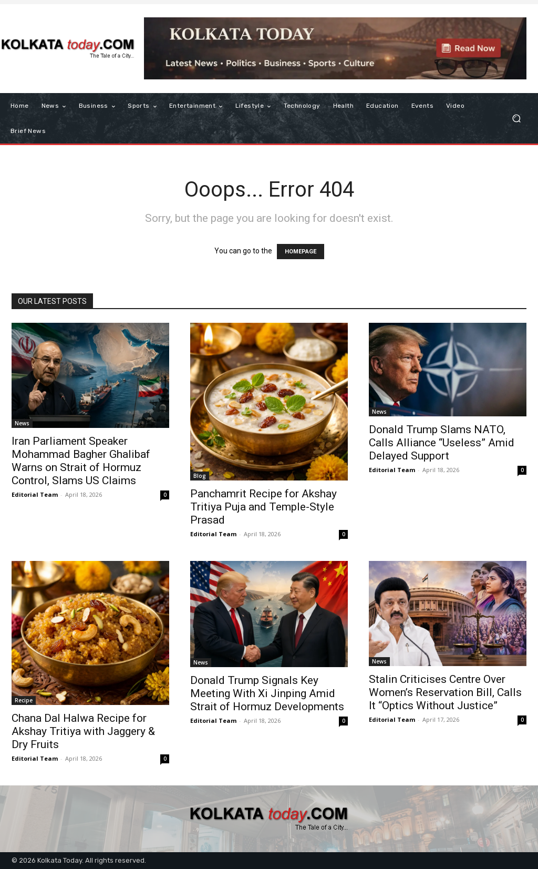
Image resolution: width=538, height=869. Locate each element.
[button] (516, 118)
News (22, 423)
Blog (199, 475)
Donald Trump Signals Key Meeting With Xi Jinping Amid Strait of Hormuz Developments (267, 693)
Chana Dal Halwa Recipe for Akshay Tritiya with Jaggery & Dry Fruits (83, 731)
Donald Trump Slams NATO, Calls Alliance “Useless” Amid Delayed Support (441, 442)
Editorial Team (35, 494)
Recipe (24, 700)
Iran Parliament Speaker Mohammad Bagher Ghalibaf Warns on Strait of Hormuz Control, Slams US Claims (81, 461)
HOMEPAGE (300, 251)
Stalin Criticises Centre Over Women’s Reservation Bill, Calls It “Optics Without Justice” (445, 692)
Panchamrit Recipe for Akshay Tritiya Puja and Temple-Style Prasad (263, 506)
